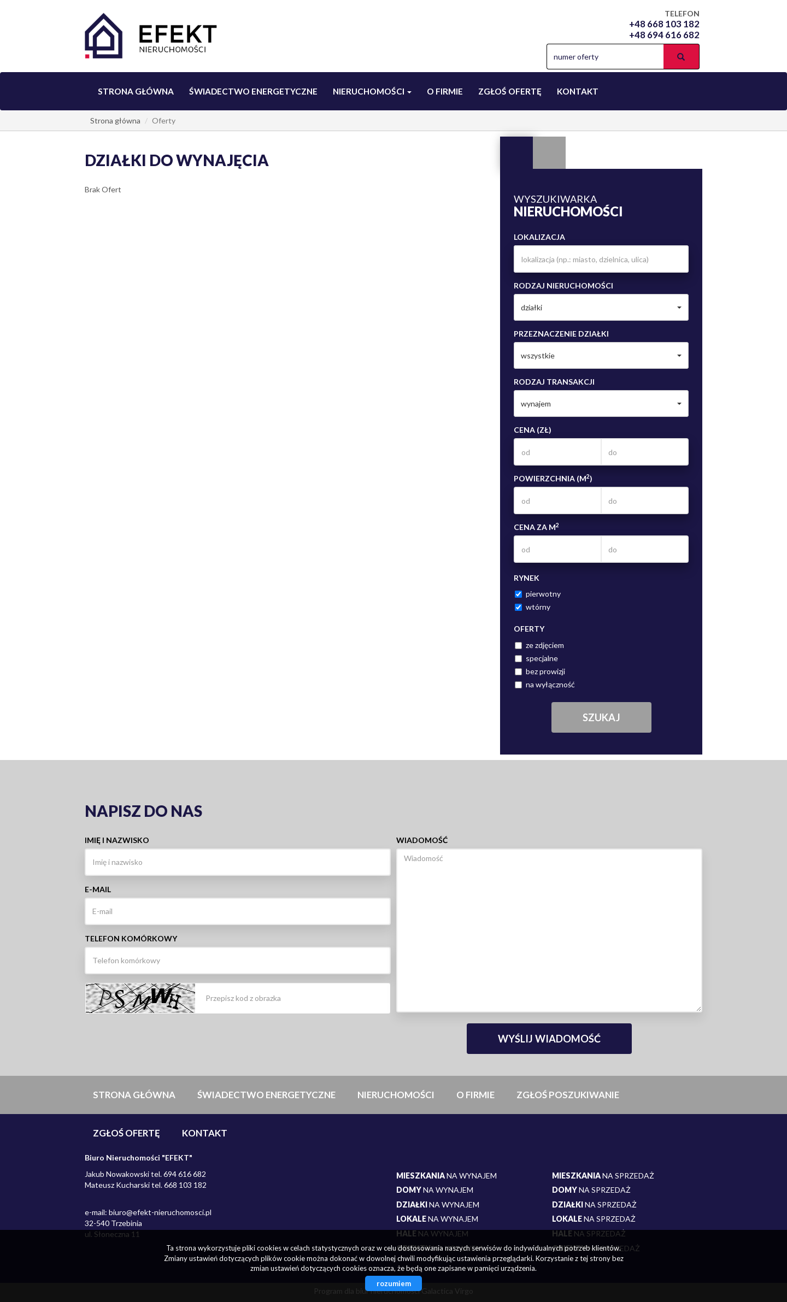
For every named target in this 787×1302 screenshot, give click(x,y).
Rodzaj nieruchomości (563, 285)
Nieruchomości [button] (372, 91)
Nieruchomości (395, 1094)
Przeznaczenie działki (561, 333)
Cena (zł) (532, 429)
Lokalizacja (539, 236)
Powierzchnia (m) (553, 478)
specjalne (536, 658)
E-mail (98, 889)
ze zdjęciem (539, 645)
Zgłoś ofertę (510, 91)
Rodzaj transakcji (554, 381)
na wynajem (446, 1175)
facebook (529, 56)
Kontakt (577, 91)
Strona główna (136, 91)
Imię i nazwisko (117, 840)
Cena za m (536, 527)
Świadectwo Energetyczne (253, 91)
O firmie (445, 91)
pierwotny (538, 593)
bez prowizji (540, 671)
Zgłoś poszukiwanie (567, 1094)
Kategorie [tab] (549, 153)
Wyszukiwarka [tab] (516, 153)
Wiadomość (422, 840)
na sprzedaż (603, 1175)
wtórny (532, 606)
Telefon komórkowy (131, 938)
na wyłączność (545, 684)
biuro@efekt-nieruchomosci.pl (160, 1212)
